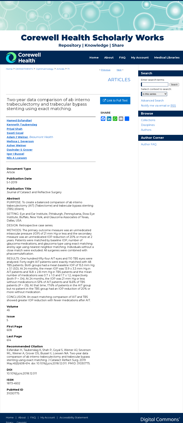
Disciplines (148, 125)
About (22, 417)
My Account (48, 417)
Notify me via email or (158, 105)
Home (9, 68)
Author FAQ (148, 144)
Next (119, 69)
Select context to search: (156, 89)
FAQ (33, 417)
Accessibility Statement (74, 417)
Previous (105, 69)
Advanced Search (152, 100)
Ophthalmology (45, 68)
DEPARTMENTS (24, 68)
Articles (60, 68)
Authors (146, 130)
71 (68, 68)
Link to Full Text (115, 100)
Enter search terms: (153, 79)
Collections (148, 120)
